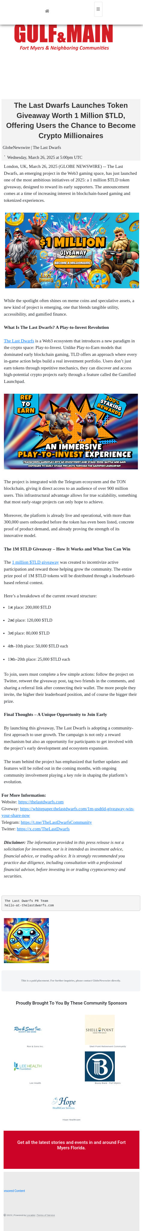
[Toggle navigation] (98, 9)
